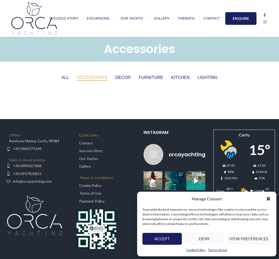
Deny (204, 238)
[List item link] (35, 141)
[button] (268, 198)
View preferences (249, 238)
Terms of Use (217, 250)
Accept (162, 238)
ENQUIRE (241, 18)
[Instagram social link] (265, 21)
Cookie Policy (195, 250)
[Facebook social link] (264, 15)
